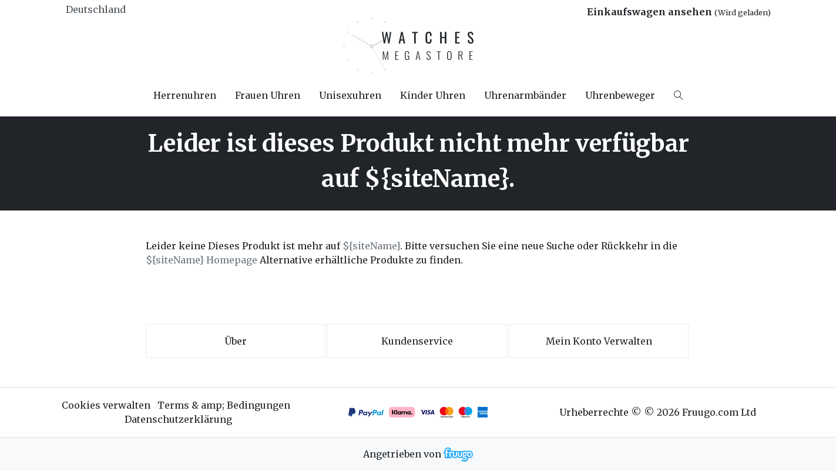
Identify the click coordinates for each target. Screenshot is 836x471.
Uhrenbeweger (620, 95)
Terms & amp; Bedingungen (223, 405)
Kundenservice (417, 341)
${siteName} (371, 246)
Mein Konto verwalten (599, 341)
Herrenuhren (184, 95)
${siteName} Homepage (201, 260)
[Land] (116, 9)
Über (235, 341)
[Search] (678, 95)
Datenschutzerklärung (178, 419)
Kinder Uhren (432, 95)
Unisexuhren (350, 95)
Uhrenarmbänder (525, 95)
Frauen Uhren (267, 95)
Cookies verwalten (106, 405)
